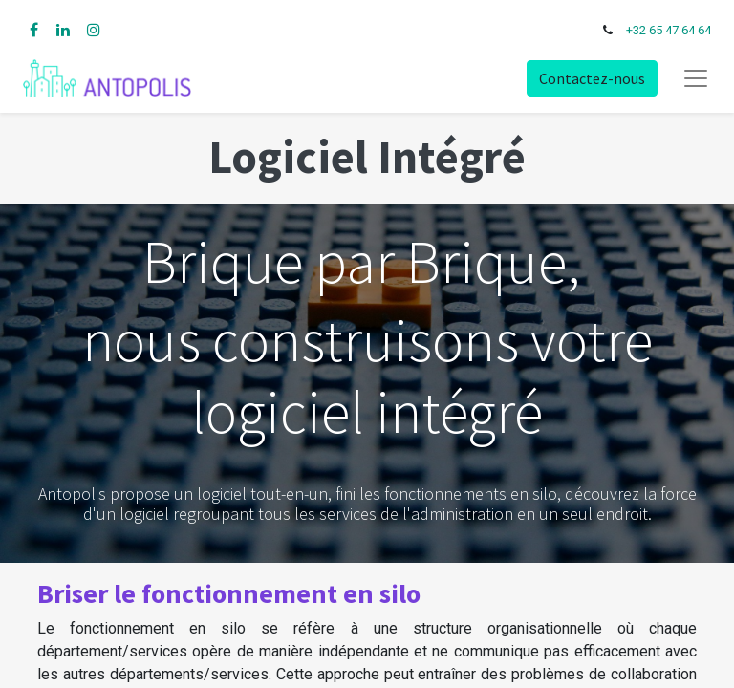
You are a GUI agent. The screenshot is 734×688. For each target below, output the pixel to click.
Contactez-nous (592, 78)
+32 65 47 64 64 (668, 30)
